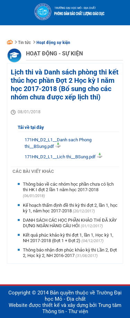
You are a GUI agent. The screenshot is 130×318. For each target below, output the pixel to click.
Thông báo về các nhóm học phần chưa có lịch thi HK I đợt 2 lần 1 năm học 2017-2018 (68, 187)
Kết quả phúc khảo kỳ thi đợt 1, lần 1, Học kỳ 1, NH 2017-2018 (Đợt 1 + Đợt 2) (68, 237)
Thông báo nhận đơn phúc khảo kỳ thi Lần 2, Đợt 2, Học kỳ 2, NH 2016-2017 (70, 252)
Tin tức (24, 42)
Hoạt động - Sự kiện (54, 53)
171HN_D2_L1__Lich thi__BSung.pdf (60, 156)
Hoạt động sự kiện (53, 42)
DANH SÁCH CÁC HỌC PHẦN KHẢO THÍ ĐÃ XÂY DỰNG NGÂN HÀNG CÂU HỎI (70, 223)
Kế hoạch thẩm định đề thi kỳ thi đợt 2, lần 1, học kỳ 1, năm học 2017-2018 (70, 208)
